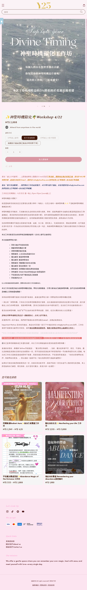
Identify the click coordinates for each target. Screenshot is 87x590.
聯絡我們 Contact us (14, 547)
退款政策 (51, 585)
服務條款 (35, 585)
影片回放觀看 (29, 138)
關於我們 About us (13, 544)
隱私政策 (43, 585)
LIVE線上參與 (13, 138)
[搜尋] (81, 11)
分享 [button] (8, 166)
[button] (3, 5)
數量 (7, 148)
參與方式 (8, 133)
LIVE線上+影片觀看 (48, 138)
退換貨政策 (10, 541)
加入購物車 (43, 159)
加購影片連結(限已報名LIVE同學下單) (23, 143)
